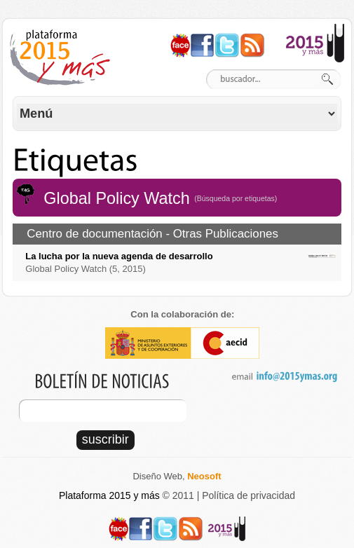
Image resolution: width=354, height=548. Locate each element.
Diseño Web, (176, 476)
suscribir (105, 439)
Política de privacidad (248, 495)
